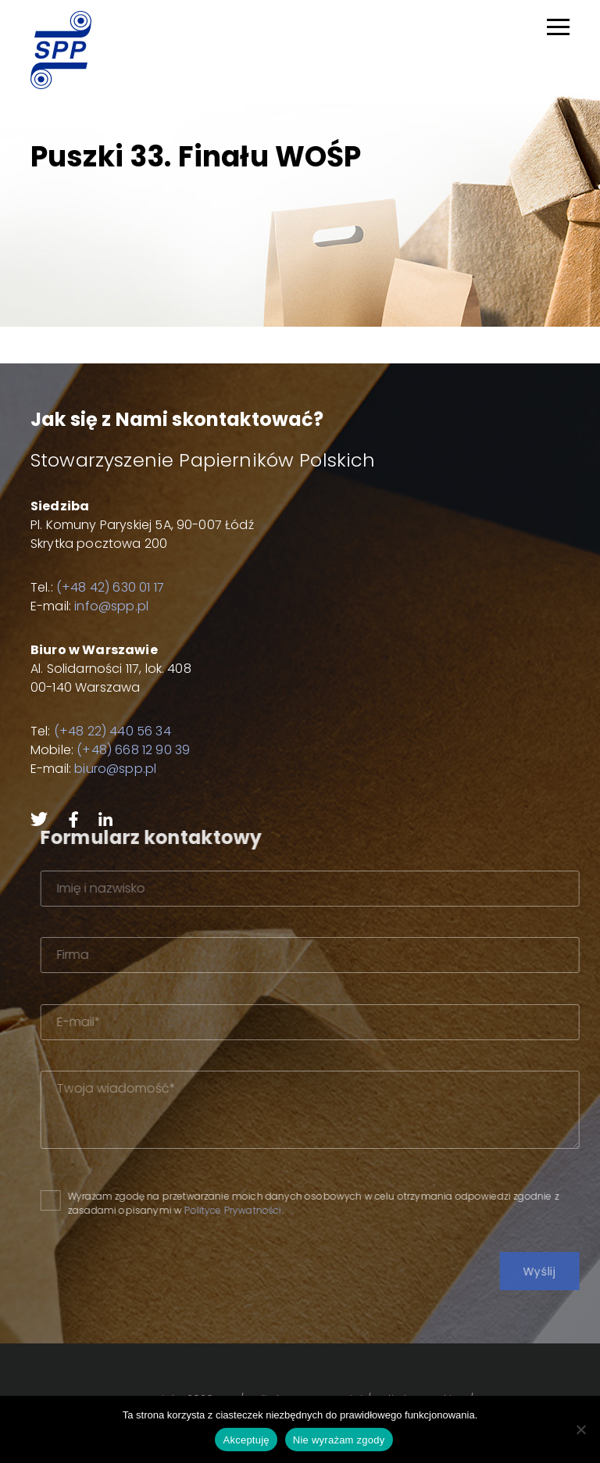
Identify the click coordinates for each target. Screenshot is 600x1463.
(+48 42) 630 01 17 (110, 587)
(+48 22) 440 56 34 (112, 731)
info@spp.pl (111, 606)
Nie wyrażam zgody (339, 1440)
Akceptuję (246, 1440)
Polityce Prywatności (269, 1210)
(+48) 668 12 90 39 (133, 750)
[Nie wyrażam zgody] (580, 1429)
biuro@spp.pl (115, 769)
